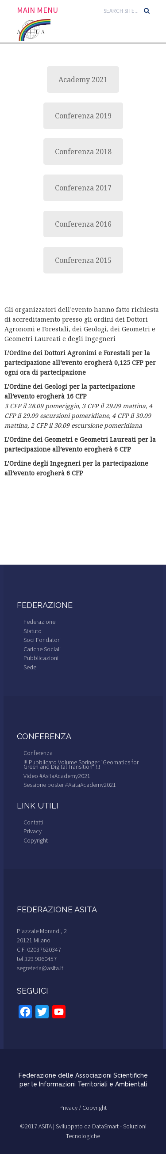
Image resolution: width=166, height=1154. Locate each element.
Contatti (33, 822)
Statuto (32, 631)
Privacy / (70, 1108)
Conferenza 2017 (83, 188)
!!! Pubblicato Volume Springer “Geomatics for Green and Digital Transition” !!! (81, 764)
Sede (29, 667)
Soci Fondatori (42, 640)
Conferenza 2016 (83, 224)
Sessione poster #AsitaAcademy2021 (69, 785)
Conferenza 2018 (83, 151)
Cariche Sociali (42, 649)
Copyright (35, 840)
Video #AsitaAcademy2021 (56, 776)
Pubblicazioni (40, 658)
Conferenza (38, 753)
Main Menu (37, 10)
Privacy (32, 831)
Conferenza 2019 (83, 116)
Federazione (39, 622)
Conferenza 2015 (83, 260)
